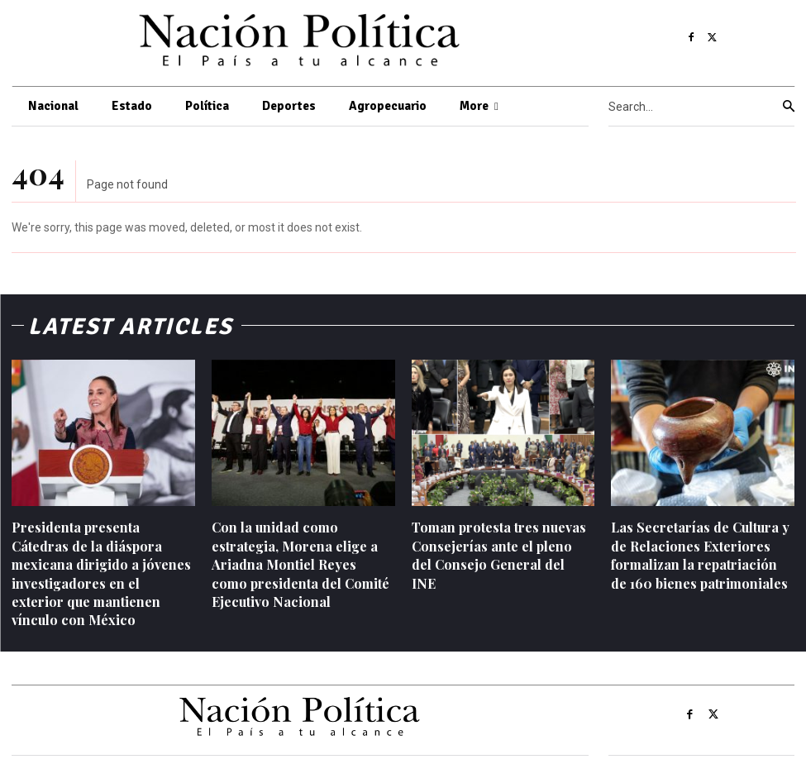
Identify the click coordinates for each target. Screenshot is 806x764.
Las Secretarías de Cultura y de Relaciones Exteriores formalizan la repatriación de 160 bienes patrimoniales (700, 554)
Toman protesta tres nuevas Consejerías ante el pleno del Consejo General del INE (499, 554)
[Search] (788, 107)
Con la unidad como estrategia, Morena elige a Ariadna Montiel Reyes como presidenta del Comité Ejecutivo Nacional (300, 564)
